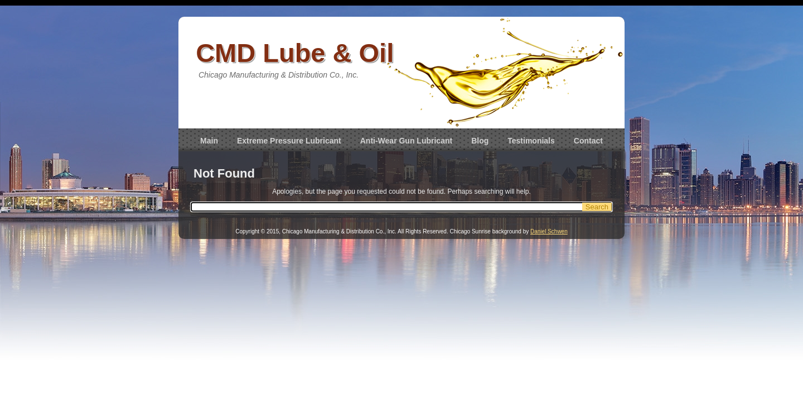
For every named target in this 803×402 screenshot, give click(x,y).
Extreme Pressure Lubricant (289, 140)
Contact (588, 140)
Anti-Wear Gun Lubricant (406, 140)
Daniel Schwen (549, 231)
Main (209, 140)
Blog (479, 140)
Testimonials (531, 140)
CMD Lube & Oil (295, 53)
